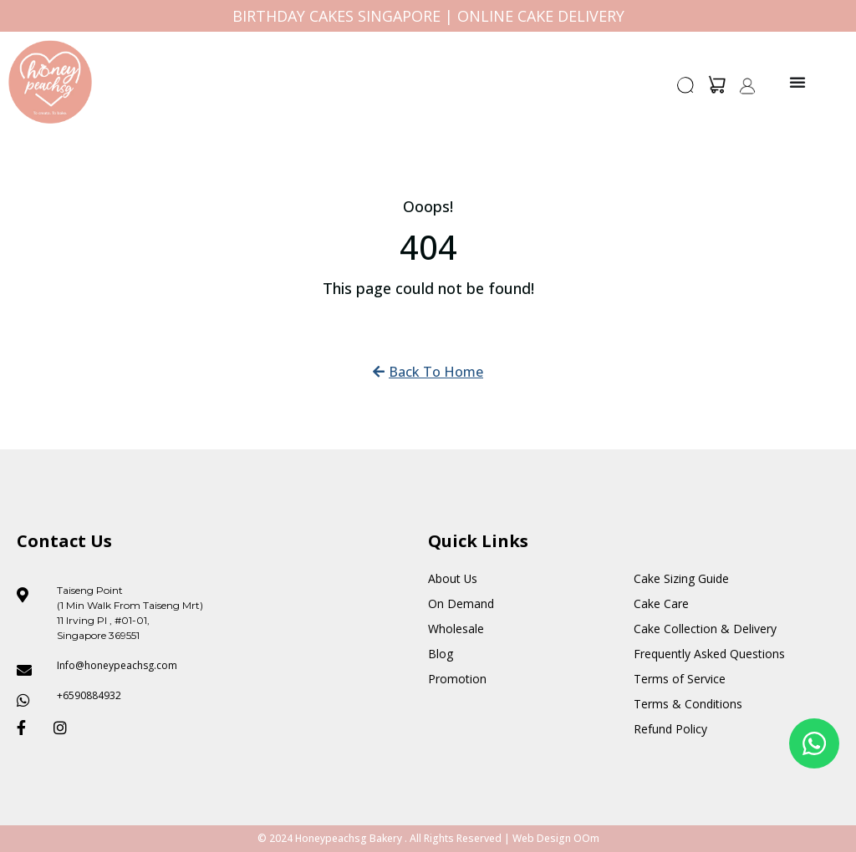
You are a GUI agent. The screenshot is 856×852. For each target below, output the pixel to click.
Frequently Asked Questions (709, 654)
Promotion (457, 679)
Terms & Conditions (688, 704)
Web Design (541, 838)
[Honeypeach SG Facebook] (28, 727)
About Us (453, 578)
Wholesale (456, 628)
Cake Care (661, 603)
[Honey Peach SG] (50, 82)
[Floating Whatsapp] (814, 743)
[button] (686, 90)
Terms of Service (680, 679)
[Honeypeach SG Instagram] (65, 727)
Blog (440, 654)
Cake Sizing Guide (681, 578)
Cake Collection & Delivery (705, 628)
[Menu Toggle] (797, 82)
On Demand (461, 603)
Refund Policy (670, 729)
